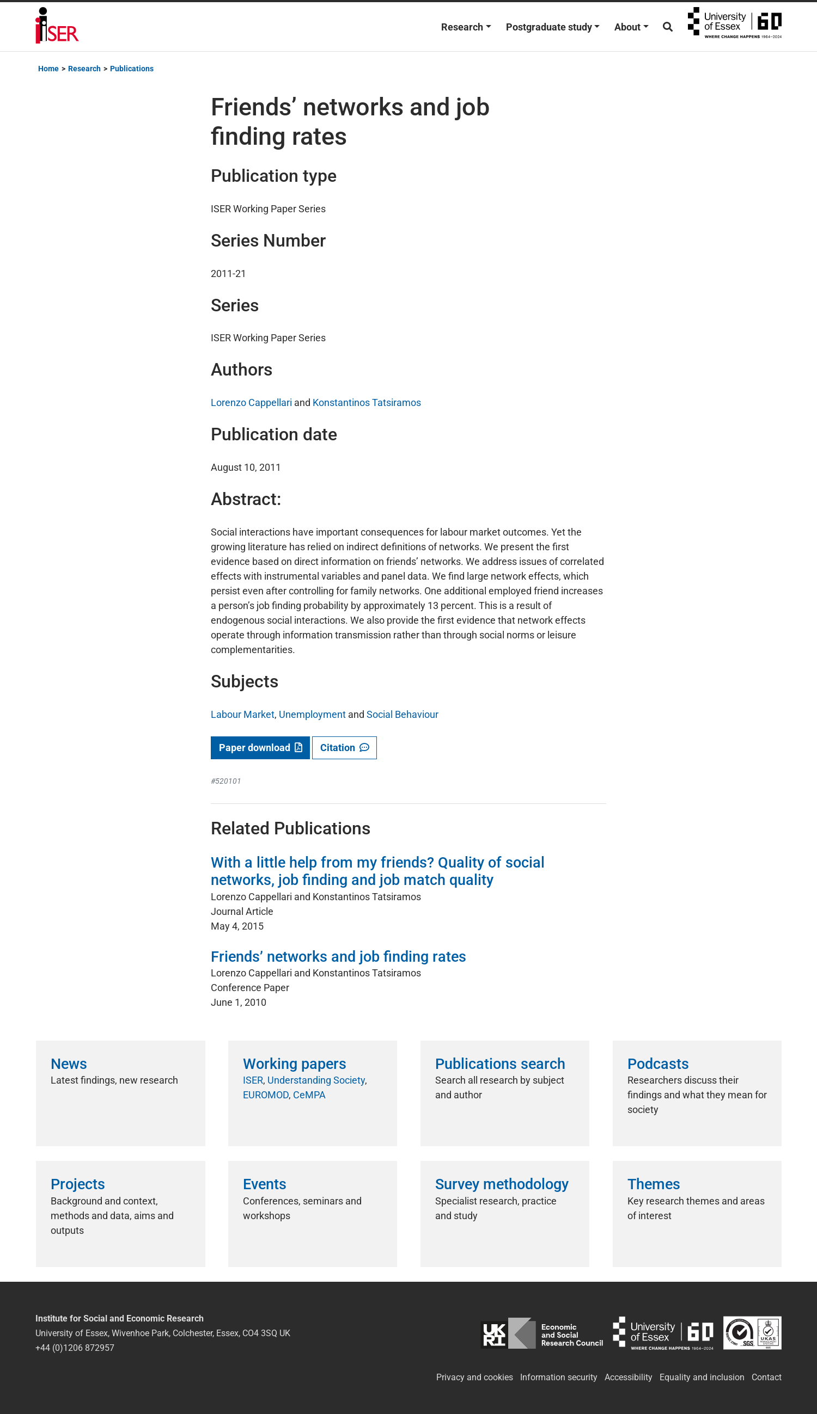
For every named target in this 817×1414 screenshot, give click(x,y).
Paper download (260, 747)
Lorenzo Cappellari (251, 402)
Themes (653, 1184)
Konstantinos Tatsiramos (367, 402)
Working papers (294, 1064)
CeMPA (309, 1095)
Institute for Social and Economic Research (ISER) (57, 26)
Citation (344, 747)
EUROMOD (266, 1095)
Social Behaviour (402, 714)
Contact (767, 1377)
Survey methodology (502, 1184)
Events (264, 1184)
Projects (78, 1184)
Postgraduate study (549, 27)
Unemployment (312, 714)
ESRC (541, 1333)
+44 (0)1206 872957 (74, 1348)
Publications (132, 68)
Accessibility (629, 1377)
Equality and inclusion (702, 1377)
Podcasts (658, 1064)
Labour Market (243, 714)
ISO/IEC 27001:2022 (752, 1333)
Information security (558, 1377)
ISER (253, 1080)
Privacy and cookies (474, 1377)
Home (48, 68)
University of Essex (735, 26)
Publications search (500, 1064)
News (69, 1064)
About (627, 27)
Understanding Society (316, 1080)
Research (462, 27)
